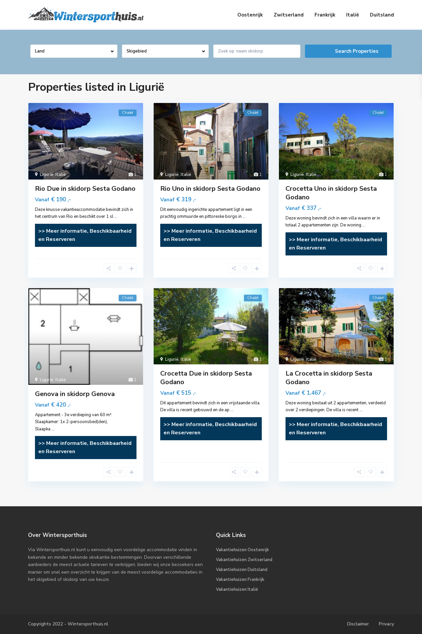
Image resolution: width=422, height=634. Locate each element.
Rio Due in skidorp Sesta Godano (85, 188)
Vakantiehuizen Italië (237, 589)
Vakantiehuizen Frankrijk (240, 580)
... (115, 216)
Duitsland (382, 15)
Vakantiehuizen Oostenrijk (242, 550)
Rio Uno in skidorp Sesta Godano (210, 188)
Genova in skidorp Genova (75, 393)
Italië (352, 15)
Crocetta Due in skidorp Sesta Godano (206, 377)
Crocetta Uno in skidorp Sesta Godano (331, 193)
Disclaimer (358, 624)
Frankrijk (325, 15)
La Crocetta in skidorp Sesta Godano (329, 377)
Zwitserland (289, 15)
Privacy (386, 624)
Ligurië (46, 175)
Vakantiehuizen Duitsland (241, 570)
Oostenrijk (250, 15)
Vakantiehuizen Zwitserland (244, 560)
